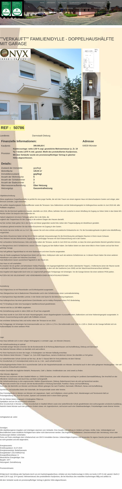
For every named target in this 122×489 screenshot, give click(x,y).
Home (42, 3)
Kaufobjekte (62, 3)
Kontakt (53, 8)
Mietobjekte (51, 3)
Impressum (44, 8)
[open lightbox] (40, 103)
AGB (109, 3)
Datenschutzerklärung (83, 8)
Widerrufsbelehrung (66, 8)
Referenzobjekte (99, 8)
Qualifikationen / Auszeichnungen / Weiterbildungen (87, 3)
